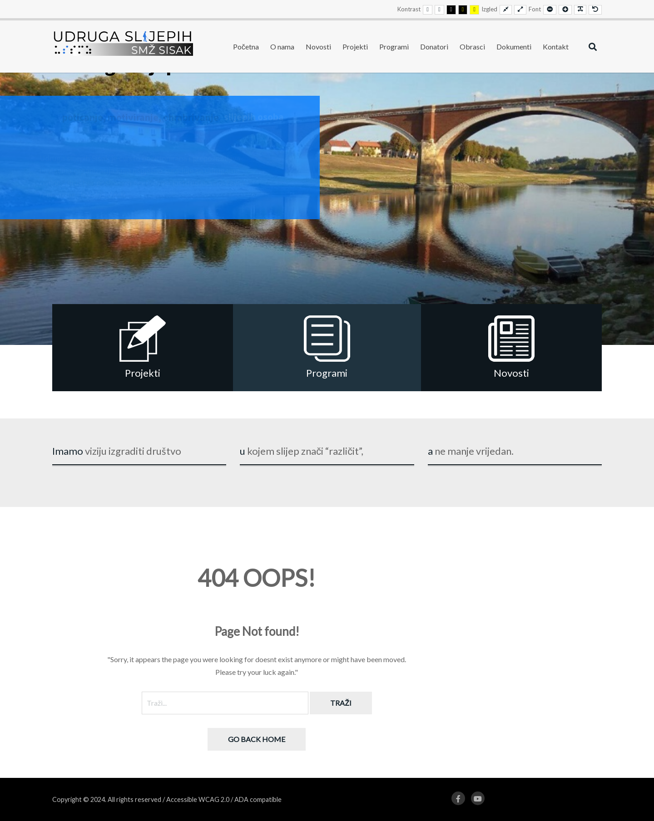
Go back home (256, 739)
